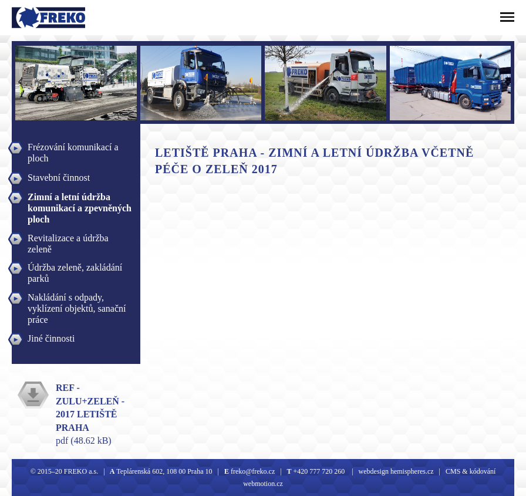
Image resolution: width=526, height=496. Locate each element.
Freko (27, 17)
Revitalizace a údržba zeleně (68, 239)
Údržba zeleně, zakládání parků (75, 268)
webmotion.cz (263, 484)
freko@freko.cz (252, 471)
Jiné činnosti (51, 338)
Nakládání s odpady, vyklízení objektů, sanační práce (77, 298)
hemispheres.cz (411, 471)
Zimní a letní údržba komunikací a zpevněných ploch (80, 198)
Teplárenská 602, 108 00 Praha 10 (164, 471)
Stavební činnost (59, 178)
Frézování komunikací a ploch (73, 148)
